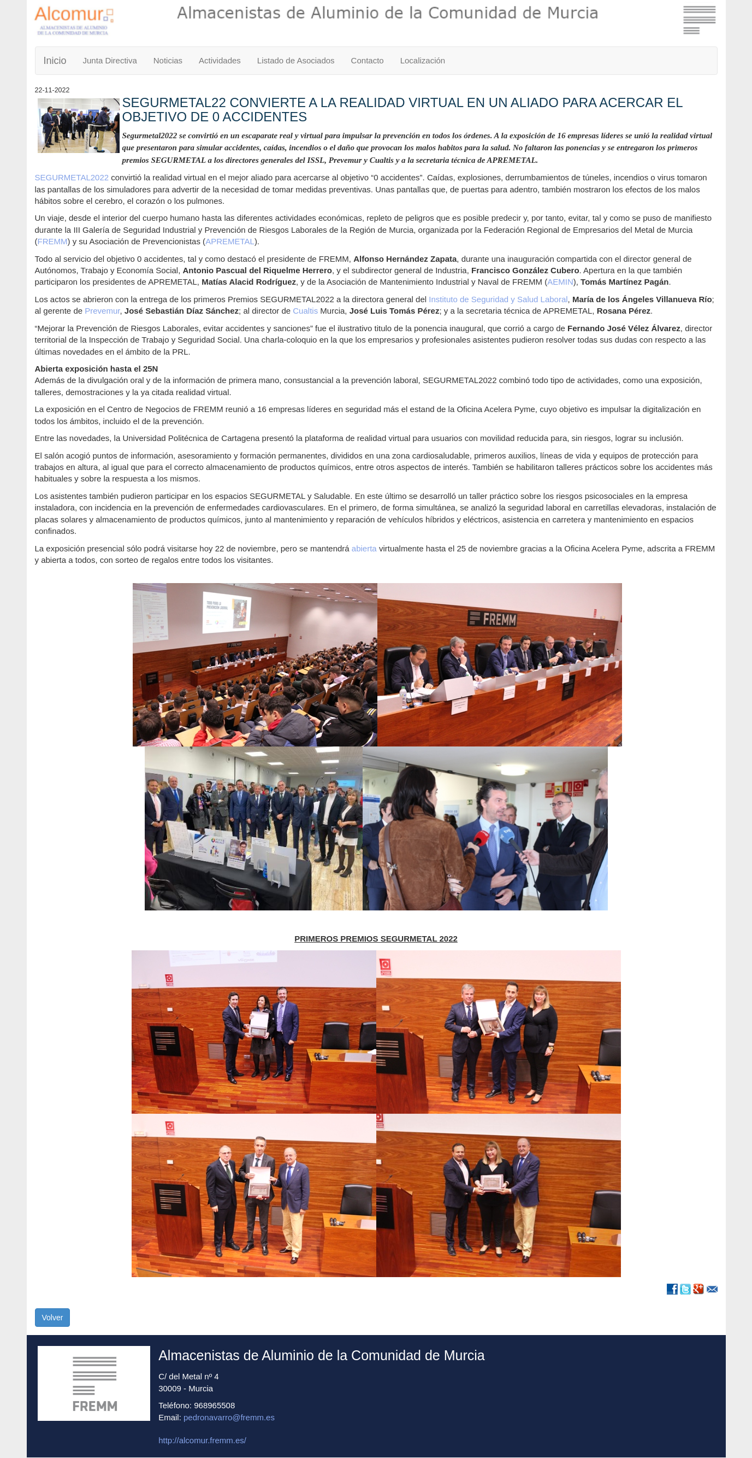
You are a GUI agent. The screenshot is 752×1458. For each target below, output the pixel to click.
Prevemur (102, 310)
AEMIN (560, 281)
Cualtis (305, 310)
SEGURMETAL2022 (72, 177)
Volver (52, 1317)
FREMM (53, 241)
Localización (423, 60)
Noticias (167, 60)
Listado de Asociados (296, 60)
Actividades (220, 60)
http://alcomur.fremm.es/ (202, 1440)
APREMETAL (229, 241)
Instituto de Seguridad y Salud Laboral (498, 299)
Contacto (367, 60)
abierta (364, 548)
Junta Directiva (110, 60)
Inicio (55, 60)
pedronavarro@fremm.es (229, 1417)
